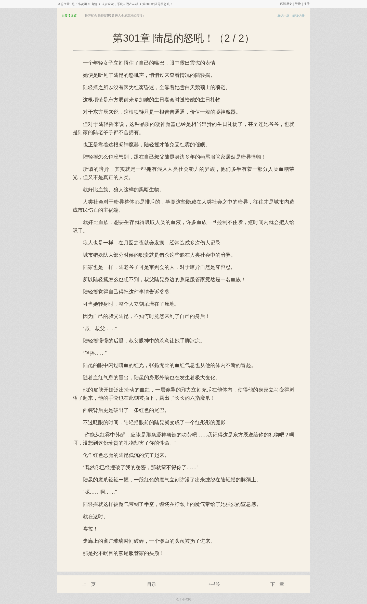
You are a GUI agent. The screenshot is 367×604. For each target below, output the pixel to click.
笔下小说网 (79, 4)
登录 (298, 4)
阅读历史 (286, 4)
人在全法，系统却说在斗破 (120, 4)
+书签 (214, 584)
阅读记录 (298, 16)
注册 (307, 4)
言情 (94, 4)
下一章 (277, 584)
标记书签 (284, 16)
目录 (151, 584)
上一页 (89, 584)
